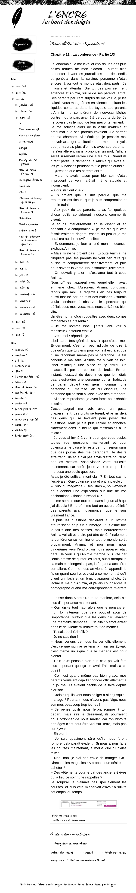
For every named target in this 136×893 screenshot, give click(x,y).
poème (18, 414)
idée (17, 371)
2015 (19, 335)
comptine (20, 355)
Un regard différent (30, 180)
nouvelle (19, 398)
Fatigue (23, 148)
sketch (19, 430)
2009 (19, 93)
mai (22, 269)
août (23, 288)
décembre (26, 314)
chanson (19, 350)
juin (22, 275)
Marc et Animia (70, 820)
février (24, 111)
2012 (19, 328)
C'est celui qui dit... (30, 129)
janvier (24, 105)
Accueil (89, 853)
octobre (24, 301)
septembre (26, 294)
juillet (23, 281)
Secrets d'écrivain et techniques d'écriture (29, 240)
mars (23, 118)
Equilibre (23, 154)
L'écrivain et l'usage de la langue (30, 200)
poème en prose (24, 420)
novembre (25, 307)
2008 (19, 86)
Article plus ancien (115, 853)
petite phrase (23, 409)
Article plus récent (62, 853)
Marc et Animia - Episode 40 (29, 172)
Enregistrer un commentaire (71, 843)
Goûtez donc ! (27, 230)
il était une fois (24, 377)
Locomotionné (26, 142)
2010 (18, 99)
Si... (21, 123)
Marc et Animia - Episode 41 (29, 210)
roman (82, 820)
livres (18, 382)
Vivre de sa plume (29, 135)
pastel (18, 403)
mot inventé (22, 393)
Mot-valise (25, 218)
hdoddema (87, 884)
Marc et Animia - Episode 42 (29, 252)
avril (23, 262)
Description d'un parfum (28, 162)
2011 (18, 322)
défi (17, 361)
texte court (22, 436)
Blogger (111, 884)
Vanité (22, 192)
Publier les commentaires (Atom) (86, 860)
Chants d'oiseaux (28, 224)
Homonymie (24, 186)
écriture (19, 366)
